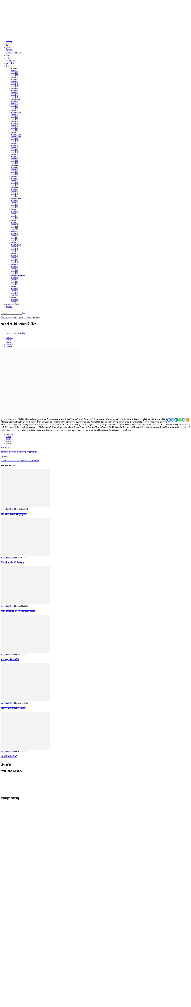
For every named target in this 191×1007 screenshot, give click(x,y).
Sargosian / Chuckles (9, 318)
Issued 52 (14, 75)
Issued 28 (14, 123)
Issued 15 (14, 146)
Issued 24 (14, 130)
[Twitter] (172, 420)
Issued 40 (14, 203)
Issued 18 (14, 139)
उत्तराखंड (9, 50)
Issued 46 (14, 88)
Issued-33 (14, 218)
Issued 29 (14, 121)
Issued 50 (14, 79)
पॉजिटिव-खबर (11, 61)
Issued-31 (14, 223)
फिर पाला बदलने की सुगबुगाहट (14, 514)
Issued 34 (14, 216)
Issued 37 (14, 106)
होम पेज (9, 42)
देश (7, 45)
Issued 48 (14, 84)
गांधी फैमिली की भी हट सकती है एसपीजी (18, 611)
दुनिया (8, 47)
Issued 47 (14, 86)
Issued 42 (14, 97)
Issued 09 (14, 159)
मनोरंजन (9, 58)
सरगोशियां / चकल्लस (13, 53)
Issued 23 (14, 132)
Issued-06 (14, 165)
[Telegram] (183, 420)
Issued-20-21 (16, 245)
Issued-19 (14, 247)
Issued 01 (14, 73)
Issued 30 (14, 119)
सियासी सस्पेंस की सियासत (12, 562)
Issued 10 (14, 157)
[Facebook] (169, 420)
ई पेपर (8, 66)
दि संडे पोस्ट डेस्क (19, 333)
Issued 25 (14, 128)
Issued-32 (14, 220)
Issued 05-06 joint (18, 275)
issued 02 (14, 71)
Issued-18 (14, 249)
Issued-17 (14, 251)
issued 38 (14, 104)
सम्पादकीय (10, 63)
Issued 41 (14, 201)
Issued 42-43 (16, 198)
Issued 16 (14, 143)
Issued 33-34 (16, 112)
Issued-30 (14, 225)
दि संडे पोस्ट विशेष (12, 304)
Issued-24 (14, 238)
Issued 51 (14, 77)
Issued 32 (14, 115)
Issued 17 (14, 141)
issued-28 (14, 229)
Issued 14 (14, 148)
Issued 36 (14, 108)
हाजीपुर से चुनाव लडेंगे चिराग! (13, 708)
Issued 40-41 (16, 99)
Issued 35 (14, 110)
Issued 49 (14, 82)
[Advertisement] (95, 21)
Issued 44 (14, 93)
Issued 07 (14, 163)
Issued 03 (14, 68)
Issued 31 (14, 117)
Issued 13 (14, 150)
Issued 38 (14, 207)
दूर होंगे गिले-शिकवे (9, 756)
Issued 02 (14, 174)
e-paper (9, 307)
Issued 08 (14, 161)
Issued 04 (14, 170)
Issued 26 (14, 126)
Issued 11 (14, 154)
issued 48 (14, 295)
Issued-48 (14, 187)
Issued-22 (14, 242)
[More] (187, 420)
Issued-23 (14, 240)
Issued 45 (14, 90)
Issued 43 (14, 95)
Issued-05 (14, 168)
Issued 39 (14, 101)
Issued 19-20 (16, 137)
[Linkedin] (176, 420)
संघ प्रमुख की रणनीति (10, 659)
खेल (7, 55)
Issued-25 (14, 236)
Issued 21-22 (16, 135)
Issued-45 (14, 194)
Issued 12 (14, 152)
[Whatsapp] (180, 420)
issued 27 (14, 231)
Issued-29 (14, 227)
